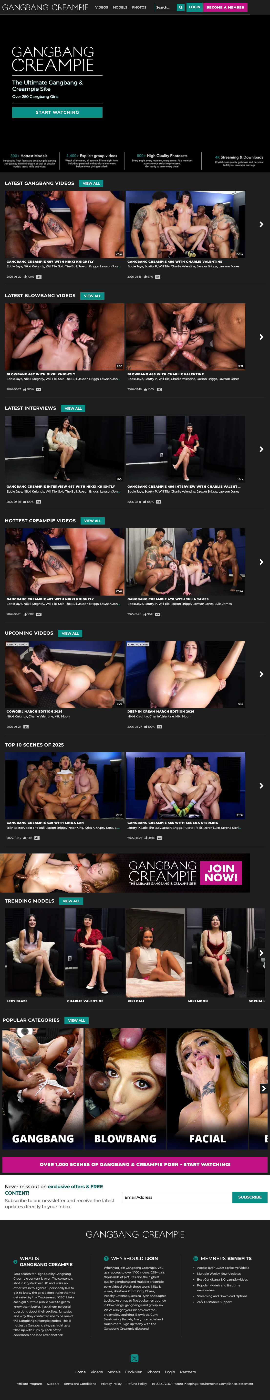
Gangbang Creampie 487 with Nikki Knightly (50, 261)
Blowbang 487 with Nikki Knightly (41, 374)
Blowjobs (142, 1314)
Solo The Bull (67, 266)
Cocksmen (46, 1297)
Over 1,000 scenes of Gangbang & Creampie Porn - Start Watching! (135, 1164)
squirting (127, 1314)
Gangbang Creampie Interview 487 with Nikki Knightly (61, 486)
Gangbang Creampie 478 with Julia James (168, 599)
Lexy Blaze (17, 1001)
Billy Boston (15, 828)
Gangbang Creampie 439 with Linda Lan (45, 823)
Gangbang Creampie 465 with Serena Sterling (172, 823)
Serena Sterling (232, 828)
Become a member (225, 7)
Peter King (75, 828)
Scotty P (151, 266)
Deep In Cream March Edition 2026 (160, 711)
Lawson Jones (110, 266)
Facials (127, 1319)
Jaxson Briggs (88, 266)
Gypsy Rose (104, 828)
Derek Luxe (211, 828)
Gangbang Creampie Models (40, 1321)
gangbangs (133, 1305)
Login (194, 7)
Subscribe (250, 1197)
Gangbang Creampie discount (126, 1328)
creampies (111, 1314)
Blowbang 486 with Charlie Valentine (165, 374)
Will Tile (51, 266)
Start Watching (57, 112)
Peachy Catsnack (116, 1296)
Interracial (149, 1319)
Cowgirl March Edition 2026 (34, 711)
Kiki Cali (136, 1001)
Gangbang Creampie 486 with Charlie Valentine (174, 261)
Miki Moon (62, 716)
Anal (137, 1319)
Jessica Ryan (140, 1296)
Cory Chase (145, 1291)
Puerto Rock (192, 828)
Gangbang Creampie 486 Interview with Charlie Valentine (185, 486)
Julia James (223, 604)
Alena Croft (127, 1291)
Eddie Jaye (14, 266)
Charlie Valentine (183, 266)
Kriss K (90, 828)
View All (91, 183)
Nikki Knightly (34, 266)
